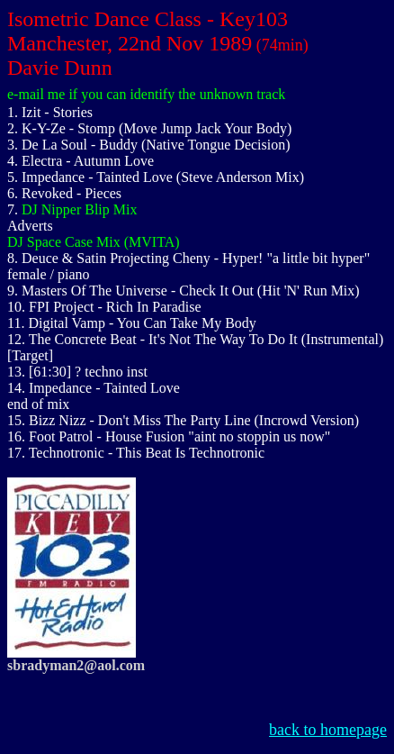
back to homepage (328, 730)
